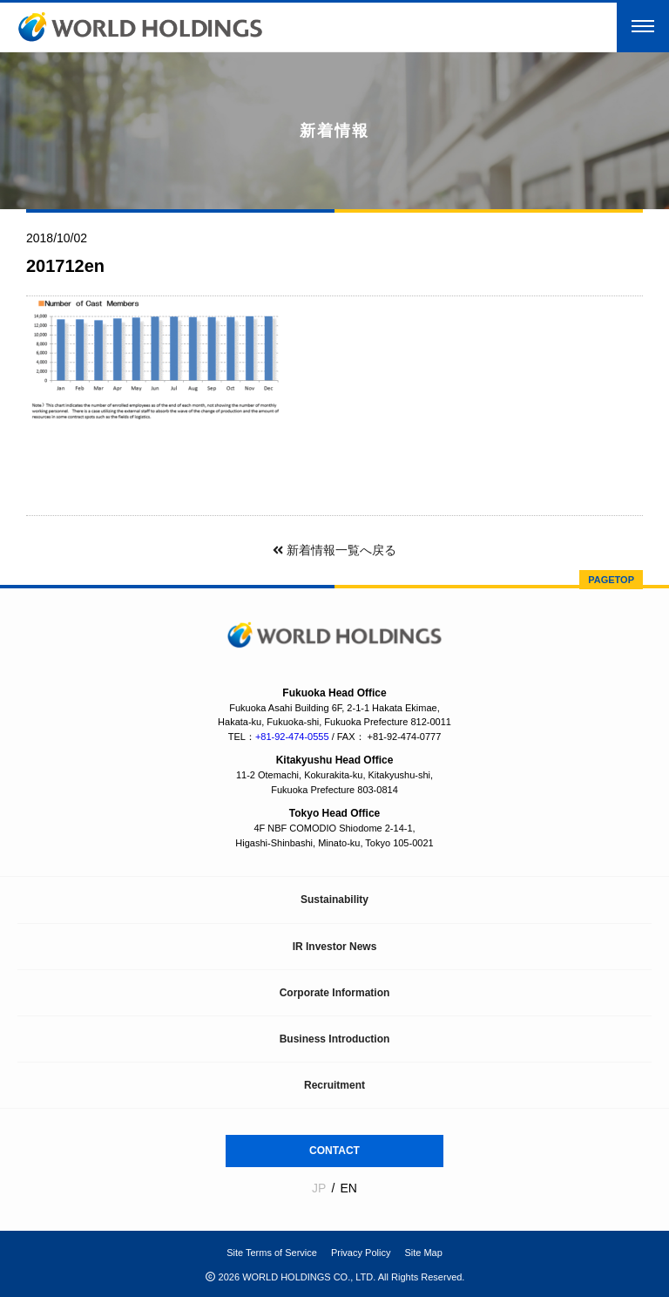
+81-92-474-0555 (292, 736)
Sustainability (334, 899)
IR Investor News (335, 946)
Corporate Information (335, 993)
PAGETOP (611, 579)
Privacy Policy (360, 1252)
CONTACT (334, 1150)
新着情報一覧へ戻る (334, 550)
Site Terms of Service (271, 1252)
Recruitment (334, 1085)
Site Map (423, 1252)
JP (319, 1188)
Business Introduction (335, 1039)
